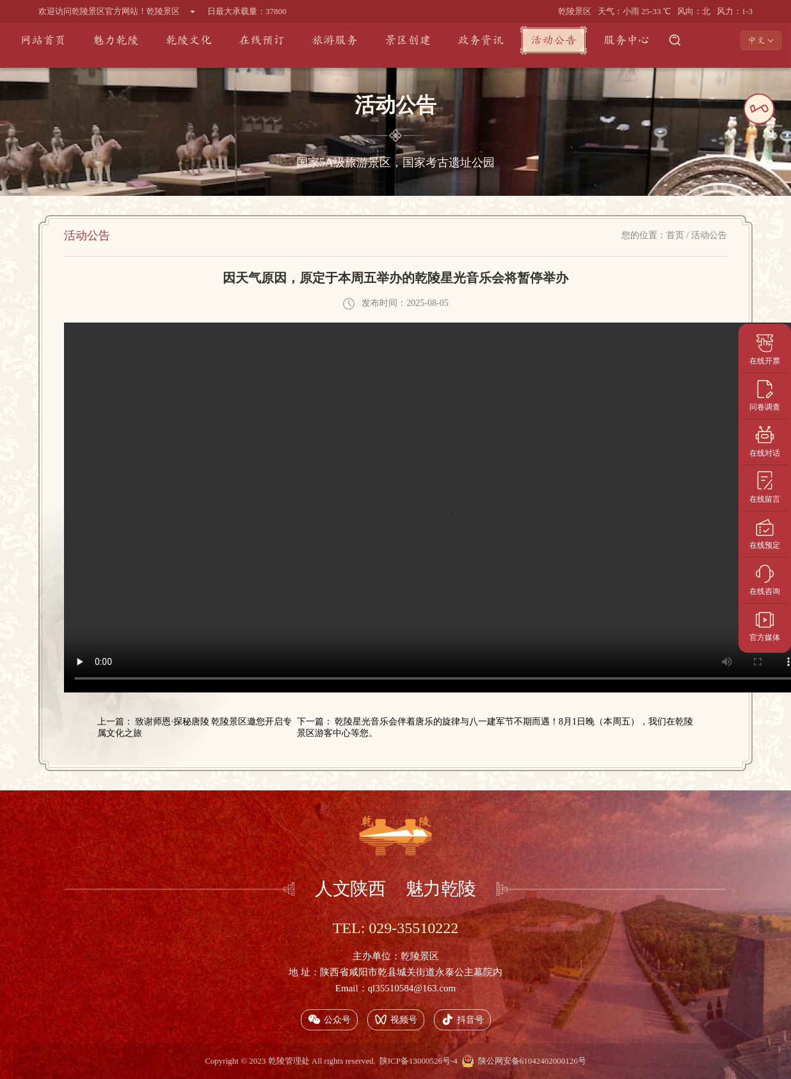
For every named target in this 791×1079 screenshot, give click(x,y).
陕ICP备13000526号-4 (419, 1061)
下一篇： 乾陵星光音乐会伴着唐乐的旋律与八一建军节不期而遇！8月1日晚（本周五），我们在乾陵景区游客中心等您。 (495, 727)
